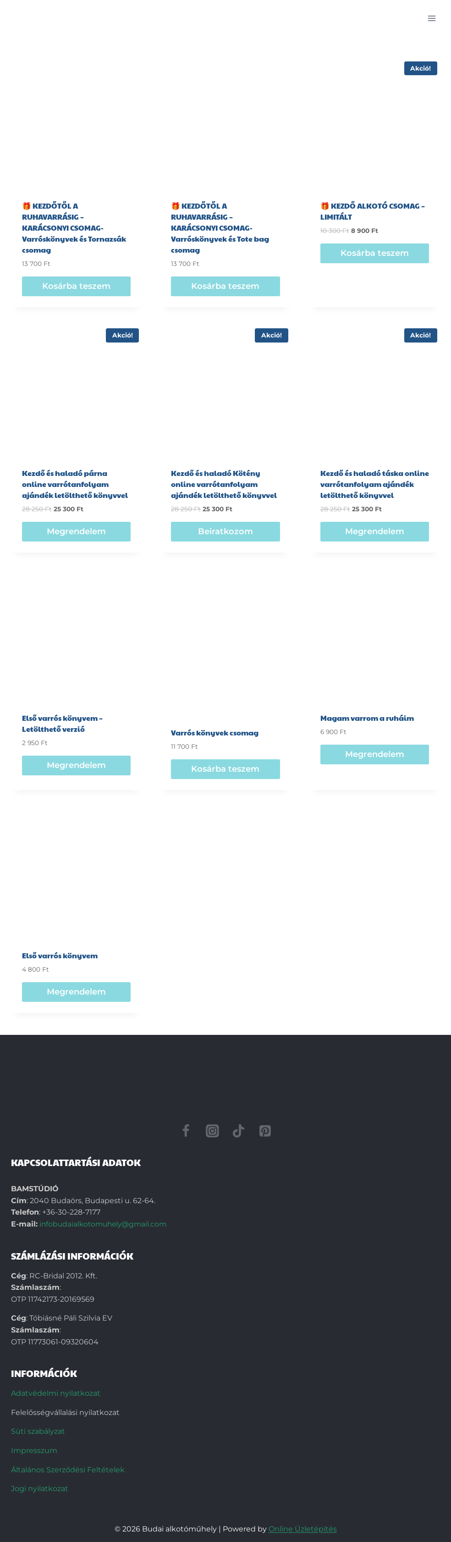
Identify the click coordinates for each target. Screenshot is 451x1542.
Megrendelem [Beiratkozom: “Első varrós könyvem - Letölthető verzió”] (76, 765)
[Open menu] (431, 18)
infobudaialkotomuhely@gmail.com (105, 1224)
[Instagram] (212, 1130)
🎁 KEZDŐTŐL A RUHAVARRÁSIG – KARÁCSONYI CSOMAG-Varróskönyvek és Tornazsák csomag (74, 227)
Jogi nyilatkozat (39, 1488)
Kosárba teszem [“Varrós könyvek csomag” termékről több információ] (225, 769)
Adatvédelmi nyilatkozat (55, 1393)
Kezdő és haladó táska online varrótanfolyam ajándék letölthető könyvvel (374, 484)
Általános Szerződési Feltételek (68, 1469)
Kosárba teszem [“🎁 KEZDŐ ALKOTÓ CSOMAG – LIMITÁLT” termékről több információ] (375, 253)
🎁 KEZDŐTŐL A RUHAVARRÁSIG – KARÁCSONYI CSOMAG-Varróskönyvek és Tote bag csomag (220, 227)
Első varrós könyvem (60, 955)
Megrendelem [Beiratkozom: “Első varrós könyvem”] (76, 992)
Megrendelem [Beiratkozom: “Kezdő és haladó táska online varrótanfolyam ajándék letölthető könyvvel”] (374, 531)
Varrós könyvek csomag (214, 732)
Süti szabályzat (38, 1431)
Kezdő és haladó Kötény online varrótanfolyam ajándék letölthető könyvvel (224, 484)
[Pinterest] (265, 1130)
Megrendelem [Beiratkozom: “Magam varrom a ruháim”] (374, 754)
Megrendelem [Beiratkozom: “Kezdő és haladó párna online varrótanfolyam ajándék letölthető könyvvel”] (76, 531)
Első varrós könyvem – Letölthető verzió (62, 723)
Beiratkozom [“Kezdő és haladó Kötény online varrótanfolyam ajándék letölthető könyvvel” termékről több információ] (225, 531)
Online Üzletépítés (303, 1529)
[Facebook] (186, 1130)
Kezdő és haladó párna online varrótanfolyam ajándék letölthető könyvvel (75, 484)
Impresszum (34, 1450)
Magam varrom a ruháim (367, 718)
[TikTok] (239, 1130)
